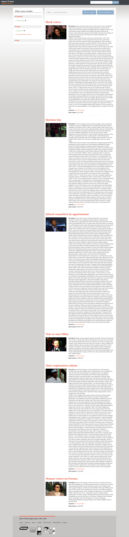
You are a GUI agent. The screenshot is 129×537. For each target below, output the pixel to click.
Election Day (53, 119)
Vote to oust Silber (57, 334)
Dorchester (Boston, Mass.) (24, 34)
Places (18, 27)
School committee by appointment (67, 214)
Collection (19, 16)
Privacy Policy (56, 522)
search (116, 2)
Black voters (53, 22)
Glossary (27, 522)
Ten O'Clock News (80, 110)
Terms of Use (47, 522)
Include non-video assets (60, 12)
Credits (39, 522)
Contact (65, 522)
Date (17, 40)
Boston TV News (8, 2)
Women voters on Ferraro (62, 478)
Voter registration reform (61, 365)
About (33, 522)
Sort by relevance (104, 12)
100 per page (88, 12)
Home (21, 522)
